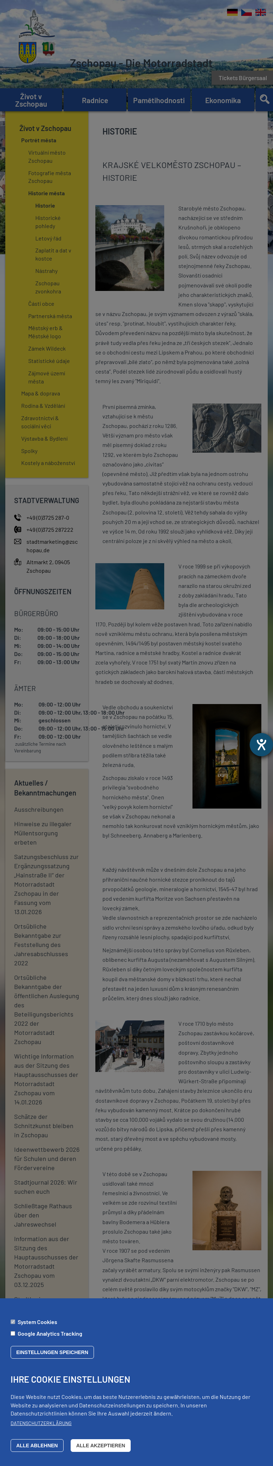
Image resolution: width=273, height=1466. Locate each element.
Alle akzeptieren (100, 1445)
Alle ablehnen (37, 1445)
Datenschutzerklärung (41, 1423)
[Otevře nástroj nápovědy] (261, 744)
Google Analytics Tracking (50, 1333)
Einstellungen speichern (52, 1352)
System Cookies (37, 1321)
